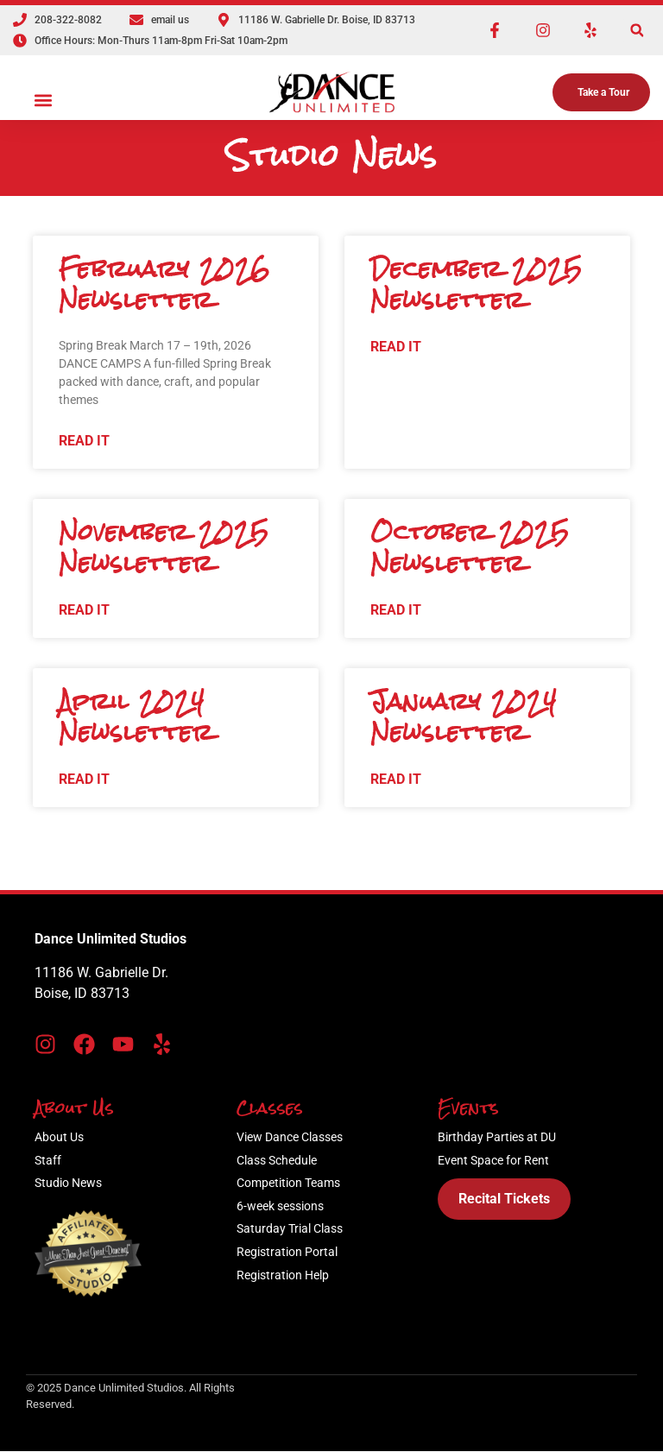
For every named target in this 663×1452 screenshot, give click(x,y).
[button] (636, 30)
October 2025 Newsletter (470, 547)
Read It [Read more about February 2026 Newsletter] (84, 440)
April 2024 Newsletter (136, 716)
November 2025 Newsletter (164, 547)
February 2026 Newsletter (164, 284)
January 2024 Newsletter (464, 716)
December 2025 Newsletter (476, 284)
